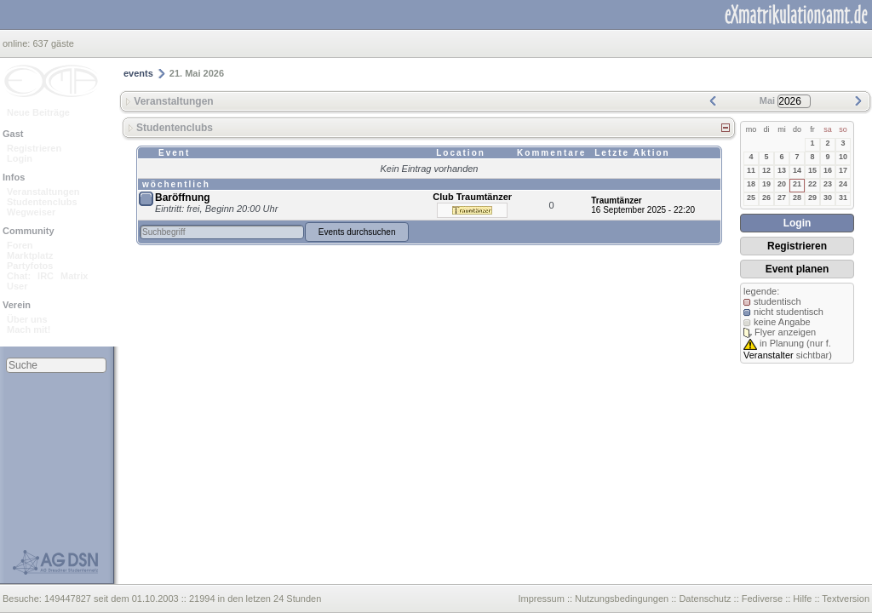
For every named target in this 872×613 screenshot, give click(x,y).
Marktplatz (30, 255)
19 (766, 184)
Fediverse (762, 598)
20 (781, 184)
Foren (20, 245)
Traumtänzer (616, 200)
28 (797, 197)
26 (766, 197)
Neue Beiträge (38, 112)
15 (812, 170)
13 (781, 170)
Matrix (74, 276)
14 (797, 170)
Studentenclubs (42, 202)
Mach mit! (28, 329)
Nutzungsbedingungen (621, 598)
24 (843, 184)
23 (827, 184)
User (17, 286)
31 (843, 197)
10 (843, 156)
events (138, 73)
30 (827, 197)
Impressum (541, 598)
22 (812, 184)
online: (17, 43)
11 (751, 170)
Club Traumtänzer (472, 197)
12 (766, 170)
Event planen (797, 269)
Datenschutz (705, 598)
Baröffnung (182, 197)
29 (812, 197)
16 (827, 170)
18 (751, 184)
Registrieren (34, 148)
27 (781, 197)
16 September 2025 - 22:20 (643, 210)
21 (797, 184)
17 (843, 170)
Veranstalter (768, 355)
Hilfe (802, 598)
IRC (45, 276)
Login (19, 158)
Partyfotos (30, 266)
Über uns (27, 319)
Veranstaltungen (43, 191)
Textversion (845, 598)
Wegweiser (31, 212)
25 (751, 197)
